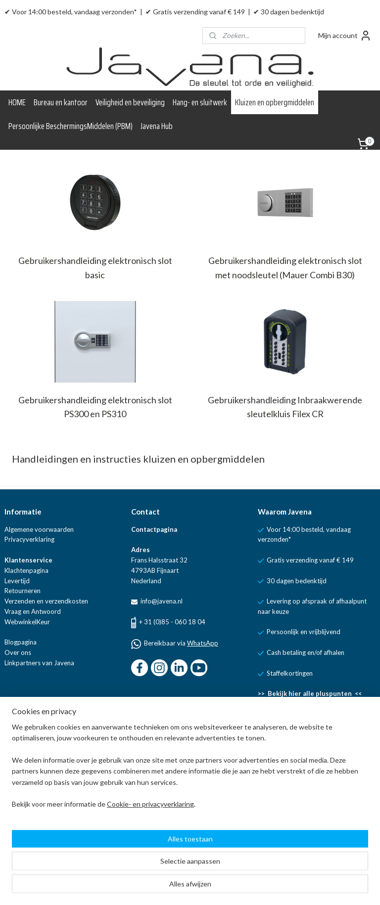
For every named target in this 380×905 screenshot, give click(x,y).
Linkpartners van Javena (39, 663)
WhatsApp (202, 643)
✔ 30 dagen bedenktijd (288, 11)
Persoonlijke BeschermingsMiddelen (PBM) (70, 126)
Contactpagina (154, 529)
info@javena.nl (161, 601)
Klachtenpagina (26, 570)
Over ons (17, 652)
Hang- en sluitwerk (200, 102)
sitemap (212, 887)
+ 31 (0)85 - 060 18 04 (172, 622)
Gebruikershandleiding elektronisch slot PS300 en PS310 (95, 407)
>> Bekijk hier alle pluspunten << (310, 693)
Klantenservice (28, 560)
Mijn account (345, 36)
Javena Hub (157, 126)
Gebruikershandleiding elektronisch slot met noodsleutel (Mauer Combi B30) (285, 267)
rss (230, 887)
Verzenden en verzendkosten (46, 601)
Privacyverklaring (29, 539)
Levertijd (17, 581)
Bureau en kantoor (61, 102)
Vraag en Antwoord (32, 611)
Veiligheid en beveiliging (130, 102)
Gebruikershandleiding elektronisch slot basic (95, 267)
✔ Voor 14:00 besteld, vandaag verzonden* (70, 11)
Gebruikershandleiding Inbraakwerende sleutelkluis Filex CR (285, 407)
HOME (17, 102)
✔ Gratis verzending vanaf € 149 (195, 11)
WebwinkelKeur (27, 622)
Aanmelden (30, 844)
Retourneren (22, 591)
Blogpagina (20, 642)
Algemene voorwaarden (39, 529)
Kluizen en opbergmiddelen (274, 102)
